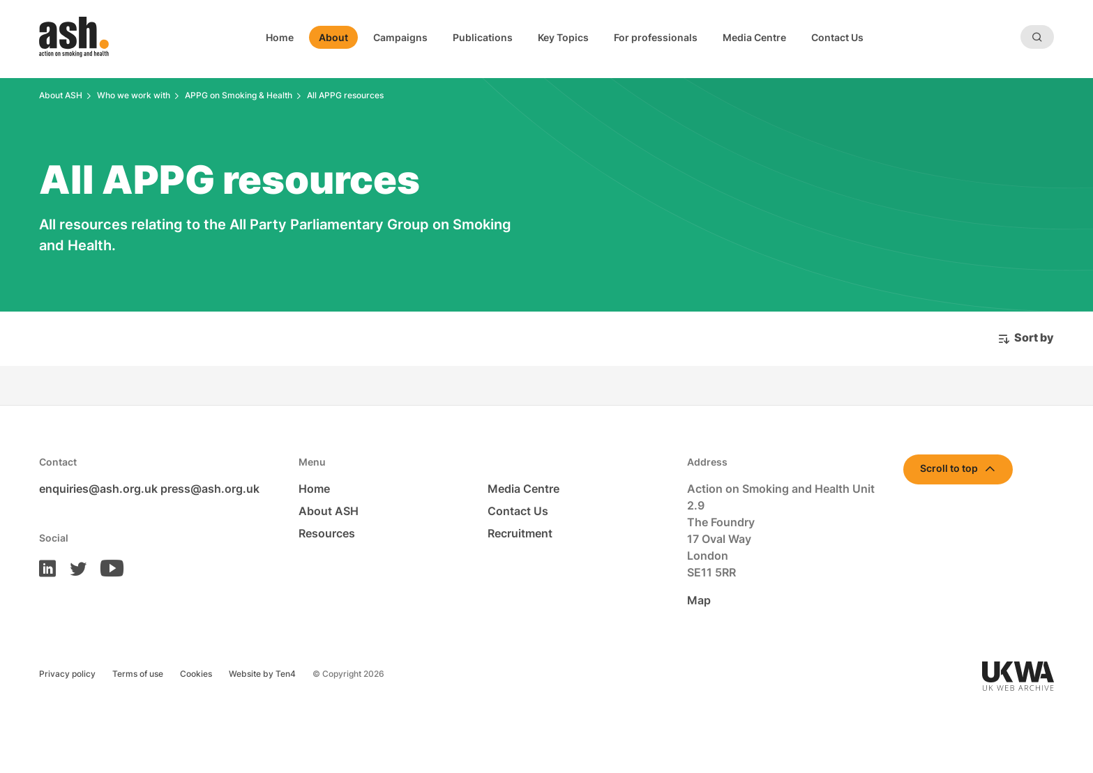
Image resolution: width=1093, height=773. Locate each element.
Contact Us (837, 37)
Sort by (1034, 337)
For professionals (656, 37)
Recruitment (520, 533)
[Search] (1037, 37)
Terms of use (137, 673)
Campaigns (400, 37)
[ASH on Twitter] (72, 567)
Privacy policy (67, 673)
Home (280, 37)
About (333, 37)
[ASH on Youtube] (106, 567)
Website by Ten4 (262, 673)
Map (699, 600)
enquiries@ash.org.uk (98, 489)
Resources (327, 533)
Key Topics (563, 37)
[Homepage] (74, 37)
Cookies (196, 673)
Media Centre (754, 37)
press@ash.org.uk (209, 489)
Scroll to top (949, 468)
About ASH (329, 511)
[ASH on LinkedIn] (47, 567)
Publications (483, 37)
